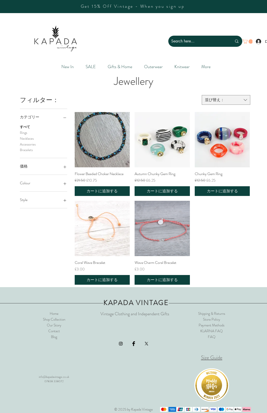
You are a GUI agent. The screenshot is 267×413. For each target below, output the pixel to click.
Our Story (54, 325)
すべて (25, 126)
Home (54, 313)
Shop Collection (54, 319)
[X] (146, 343)
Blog (54, 337)
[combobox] (226, 100)
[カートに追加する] (102, 191)
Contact (54, 331)
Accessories (28, 144)
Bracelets (26, 149)
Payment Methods (212, 325)
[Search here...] (198, 41)
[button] (247, 41)
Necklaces (27, 138)
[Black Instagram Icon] (120, 343)
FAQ (212, 337)
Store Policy (211, 319)
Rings (23, 132)
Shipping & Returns (211, 313)
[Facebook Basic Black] (133, 343)
